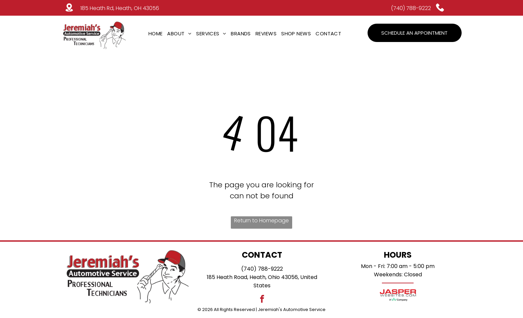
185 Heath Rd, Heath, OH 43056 (119, 8)
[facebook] (262, 299)
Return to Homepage (261, 220)
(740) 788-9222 (411, 8)
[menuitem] (155, 33)
